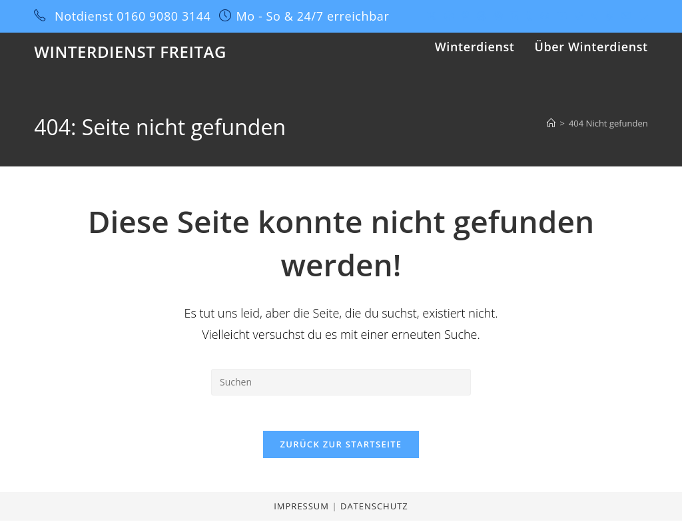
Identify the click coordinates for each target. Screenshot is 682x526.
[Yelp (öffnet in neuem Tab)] (609, 16)
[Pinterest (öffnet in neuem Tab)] (465, 16)
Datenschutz (374, 511)
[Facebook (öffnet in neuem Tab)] (449, 16)
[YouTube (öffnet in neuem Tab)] (562, 16)
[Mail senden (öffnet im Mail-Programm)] (626, 16)
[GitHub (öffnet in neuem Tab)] (544, 16)
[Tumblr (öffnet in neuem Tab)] (529, 16)
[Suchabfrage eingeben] (341, 382)
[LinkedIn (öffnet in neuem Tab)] (514, 16)
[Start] (551, 123)
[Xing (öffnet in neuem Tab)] (594, 16)
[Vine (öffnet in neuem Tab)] (579, 16)
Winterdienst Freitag (130, 52)
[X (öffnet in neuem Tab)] (431, 16)
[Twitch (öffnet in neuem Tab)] (641, 16)
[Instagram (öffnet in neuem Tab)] (498, 16)
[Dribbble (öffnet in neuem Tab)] (481, 16)
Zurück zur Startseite (341, 449)
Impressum (303, 511)
